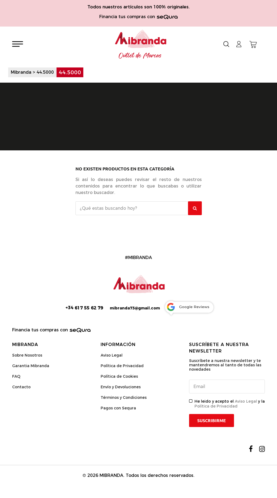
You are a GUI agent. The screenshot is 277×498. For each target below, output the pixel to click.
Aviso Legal (112, 355)
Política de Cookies (119, 376)
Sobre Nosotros (27, 355)
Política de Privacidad (122, 365)
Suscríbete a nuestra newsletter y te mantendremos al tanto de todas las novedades (225, 365)
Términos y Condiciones (124, 397)
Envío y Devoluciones (121, 386)
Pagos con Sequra (118, 408)
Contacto (21, 386)
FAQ (16, 376)
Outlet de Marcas (140, 55)
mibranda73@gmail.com (135, 308)
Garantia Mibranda (30, 365)
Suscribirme (211, 420)
